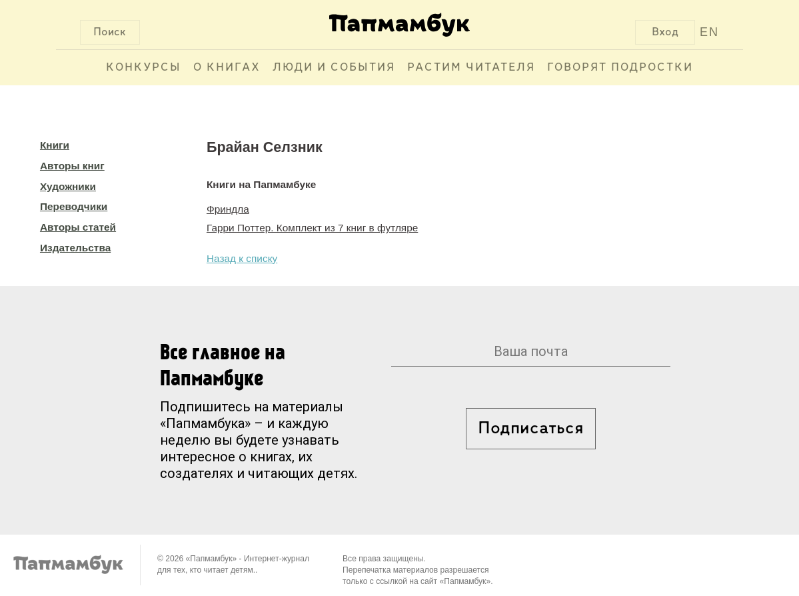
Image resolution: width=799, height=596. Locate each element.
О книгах (227, 67)
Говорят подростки (620, 67)
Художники (68, 186)
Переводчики (73, 206)
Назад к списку (242, 258)
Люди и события (334, 67)
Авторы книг (72, 165)
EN (709, 32)
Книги (54, 145)
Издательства (75, 247)
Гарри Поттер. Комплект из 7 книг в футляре (312, 227)
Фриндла (228, 209)
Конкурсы (143, 67)
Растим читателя (471, 67)
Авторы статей (78, 227)
